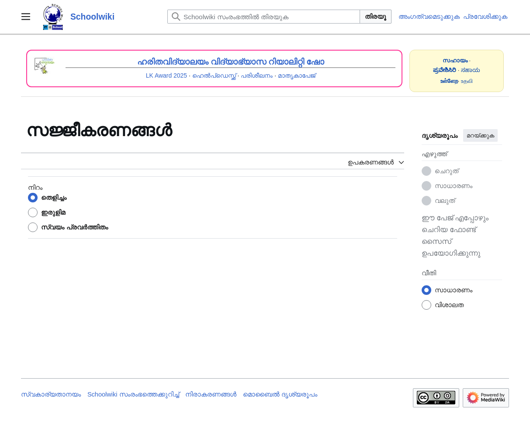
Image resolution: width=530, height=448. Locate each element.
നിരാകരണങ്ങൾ (210, 394)
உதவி (467, 81)
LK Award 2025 (166, 75)
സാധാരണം (453, 185)
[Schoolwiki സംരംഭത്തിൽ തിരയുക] (263, 17)
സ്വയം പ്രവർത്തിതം (74, 227)
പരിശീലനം (257, 75)
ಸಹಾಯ (470, 70)
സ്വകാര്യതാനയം (51, 394)
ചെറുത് (446, 170)
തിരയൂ (375, 16)
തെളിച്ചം (53, 197)
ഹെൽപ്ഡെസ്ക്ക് (214, 75)
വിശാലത (449, 304)
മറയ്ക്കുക (480, 135)
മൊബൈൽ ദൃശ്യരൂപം (280, 394)
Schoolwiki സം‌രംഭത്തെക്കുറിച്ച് (133, 394)
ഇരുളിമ (53, 212)
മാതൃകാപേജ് (296, 75)
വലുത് (445, 200)
